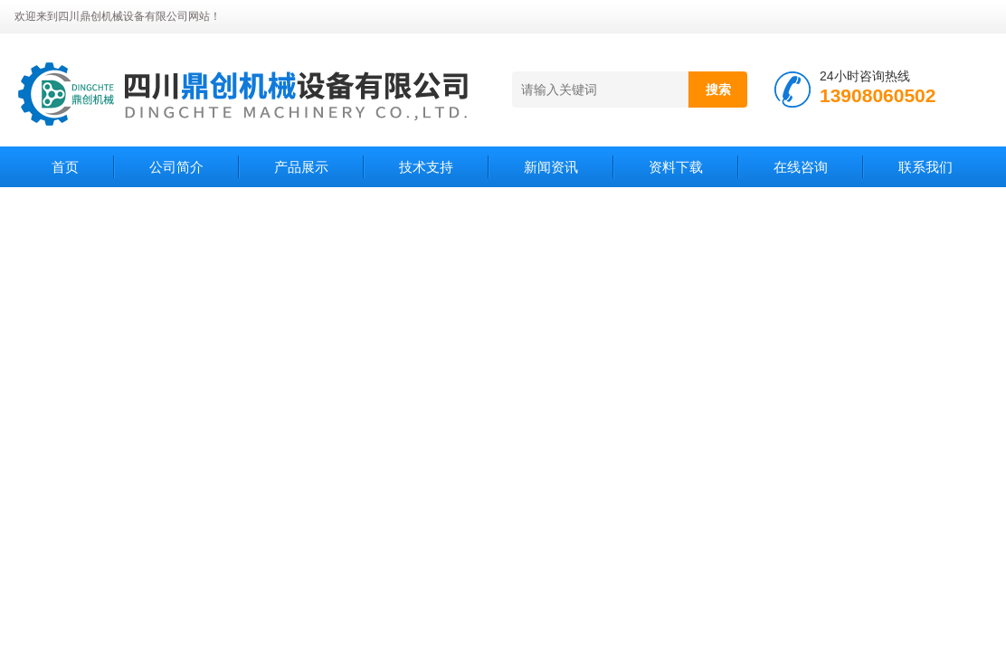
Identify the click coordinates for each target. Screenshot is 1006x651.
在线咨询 (800, 167)
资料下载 (676, 167)
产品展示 (301, 167)
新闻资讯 (551, 167)
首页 (65, 167)
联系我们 (925, 167)
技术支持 (426, 167)
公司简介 (176, 167)
